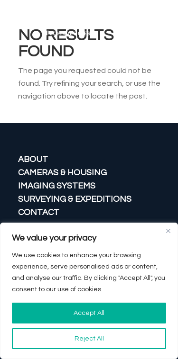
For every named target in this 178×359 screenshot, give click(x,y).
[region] (89, 291)
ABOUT (33, 159)
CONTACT (38, 212)
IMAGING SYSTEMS (56, 185)
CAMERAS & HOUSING (62, 172)
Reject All (89, 338)
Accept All (89, 313)
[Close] (168, 230)
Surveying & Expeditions (74, 199)
